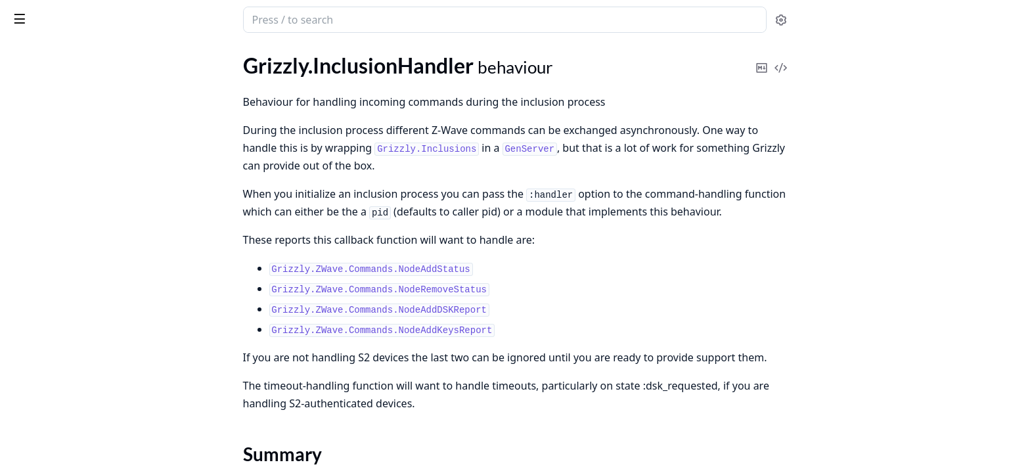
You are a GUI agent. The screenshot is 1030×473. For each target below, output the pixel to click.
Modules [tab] (79, 54)
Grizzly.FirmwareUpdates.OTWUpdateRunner (93, 424)
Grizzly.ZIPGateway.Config (70, 255)
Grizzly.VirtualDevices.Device (75, 210)
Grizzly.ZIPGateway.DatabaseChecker (93, 290)
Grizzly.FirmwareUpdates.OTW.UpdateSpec (93, 407)
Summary (44, 124)
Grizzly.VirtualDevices (58, 192)
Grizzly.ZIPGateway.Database (76, 273)
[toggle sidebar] (180, 18)
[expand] (183, 86)
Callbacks (44, 140)
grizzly (64, 13)
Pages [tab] (23, 54)
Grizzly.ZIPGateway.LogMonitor (82, 308)
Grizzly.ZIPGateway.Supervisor (79, 326)
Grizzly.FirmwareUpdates (66, 371)
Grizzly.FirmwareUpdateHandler (82, 84)
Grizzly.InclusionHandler (64, 101)
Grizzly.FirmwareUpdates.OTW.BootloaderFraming (93, 389)
